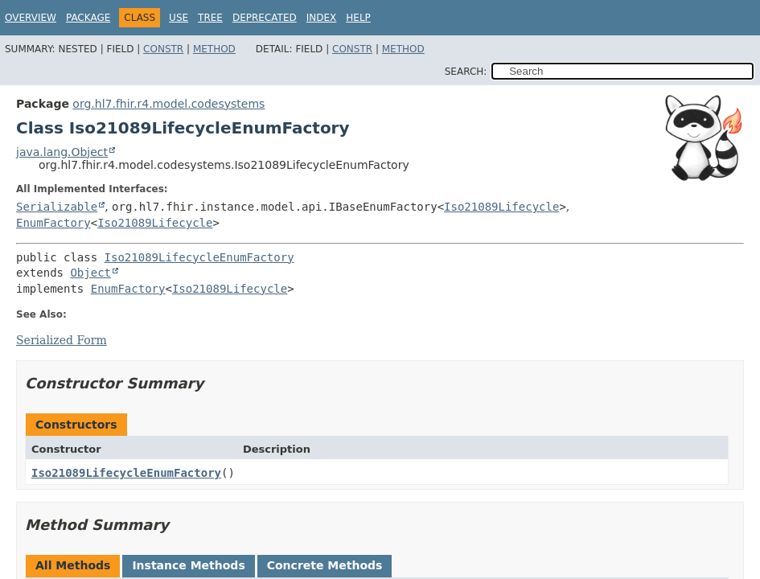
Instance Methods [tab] (188, 565)
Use (178, 17)
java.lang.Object (62, 152)
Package (88, 17)
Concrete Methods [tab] (325, 565)
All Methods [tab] (72, 565)
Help (358, 17)
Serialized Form (61, 340)
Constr (163, 49)
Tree (210, 17)
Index (321, 17)
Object (90, 272)
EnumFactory (53, 222)
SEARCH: (466, 71)
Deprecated (264, 17)
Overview (30, 17)
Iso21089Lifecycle (501, 206)
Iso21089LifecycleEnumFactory (199, 257)
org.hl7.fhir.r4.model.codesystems (168, 103)
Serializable (56, 206)
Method (214, 49)
